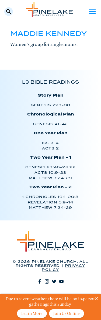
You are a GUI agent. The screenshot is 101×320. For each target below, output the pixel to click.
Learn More (32, 313)
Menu (92, 11)
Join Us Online (66, 313)
